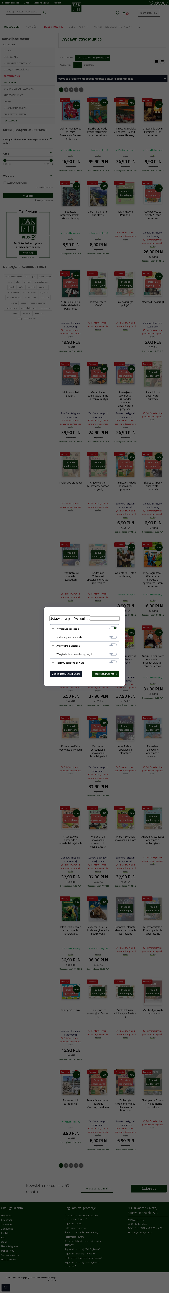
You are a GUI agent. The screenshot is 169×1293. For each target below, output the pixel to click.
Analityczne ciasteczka (68, 645)
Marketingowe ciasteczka (69, 637)
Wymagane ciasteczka (67, 628)
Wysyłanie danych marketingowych (74, 654)
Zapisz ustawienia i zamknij (66, 673)
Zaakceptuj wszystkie (106, 673)
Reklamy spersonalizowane (70, 662)
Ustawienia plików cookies (70, 618)
